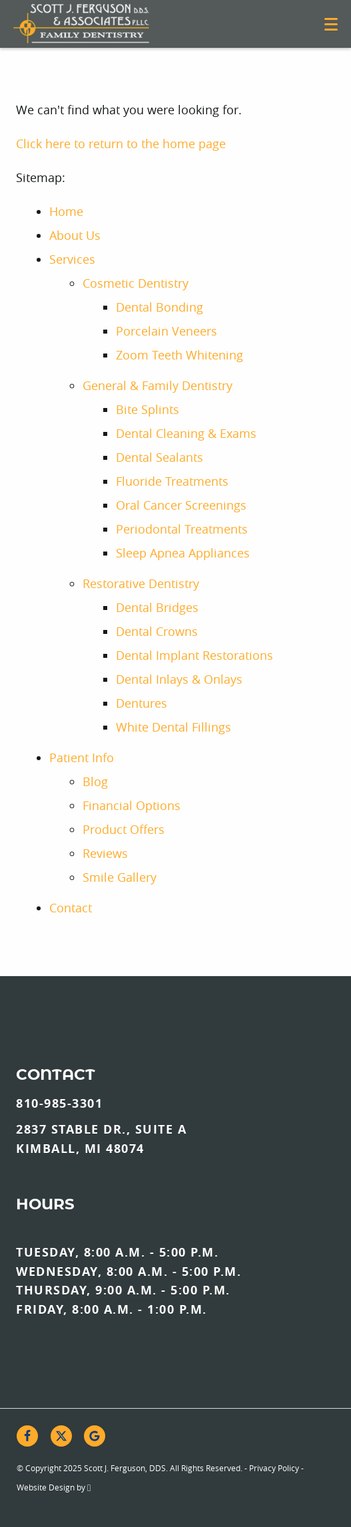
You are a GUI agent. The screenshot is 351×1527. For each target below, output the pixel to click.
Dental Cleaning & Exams (186, 433)
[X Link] (61, 1436)
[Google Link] (94, 1436)
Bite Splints (147, 409)
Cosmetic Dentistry (135, 283)
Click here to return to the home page (121, 144)
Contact (70, 908)
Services (72, 259)
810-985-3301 (59, 1103)
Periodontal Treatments (182, 529)
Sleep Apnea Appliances (183, 553)
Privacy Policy (274, 1468)
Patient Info (81, 757)
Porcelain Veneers (166, 331)
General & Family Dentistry (157, 385)
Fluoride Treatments (172, 481)
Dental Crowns (157, 631)
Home (66, 211)
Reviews (105, 853)
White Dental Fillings (173, 727)
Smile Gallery (120, 877)
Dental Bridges (157, 607)
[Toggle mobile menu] (331, 24)
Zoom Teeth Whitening (179, 355)
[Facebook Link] (27, 1436)
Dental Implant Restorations (194, 655)
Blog (95, 781)
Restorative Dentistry (141, 583)
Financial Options (131, 805)
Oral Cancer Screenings (181, 505)
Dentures (141, 703)
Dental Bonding (159, 307)
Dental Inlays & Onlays (179, 679)
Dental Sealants (159, 457)
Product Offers (124, 829)
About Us (75, 235)
